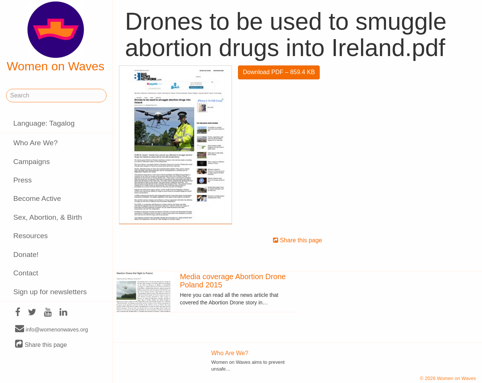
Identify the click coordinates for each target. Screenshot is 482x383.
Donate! (25, 254)
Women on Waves (56, 37)
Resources (30, 236)
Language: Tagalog (44, 123)
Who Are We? (35, 143)
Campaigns (31, 162)
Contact (25, 273)
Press (22, 180)
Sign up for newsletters (50, 292)
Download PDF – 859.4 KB (279, 72)
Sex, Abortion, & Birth (47, 217)
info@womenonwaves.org (51, 329)
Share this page (41, 344)
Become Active (37, 198)
